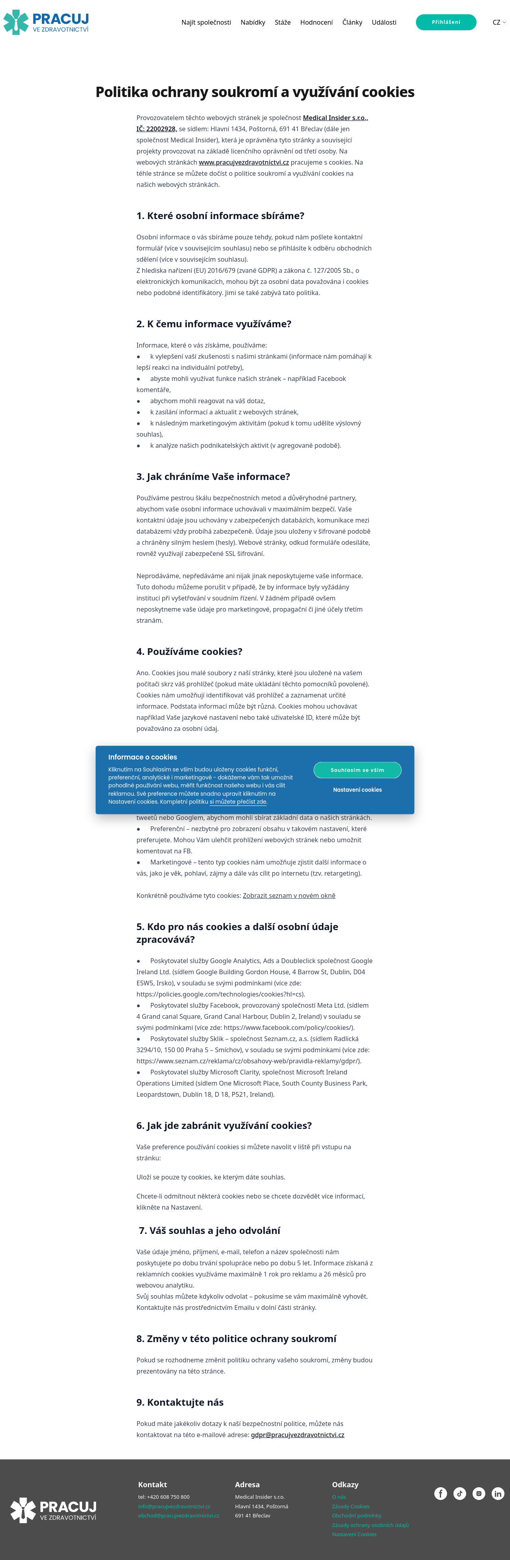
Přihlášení (446, 22)
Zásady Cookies (350, 1506)
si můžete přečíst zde (238, 802)
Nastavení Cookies (354, 1534)
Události (384, 22)
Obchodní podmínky (356, 1515)
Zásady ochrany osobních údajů (370, 1525)
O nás (339, 1496)
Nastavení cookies (357, 790)
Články (352, 22)
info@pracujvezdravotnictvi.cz (174, 1506)
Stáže (283, 22)
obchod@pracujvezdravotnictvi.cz (178, 1515)
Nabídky (253, 22)
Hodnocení (316, 22)
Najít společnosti (206, 22)
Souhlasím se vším (357, 769)
